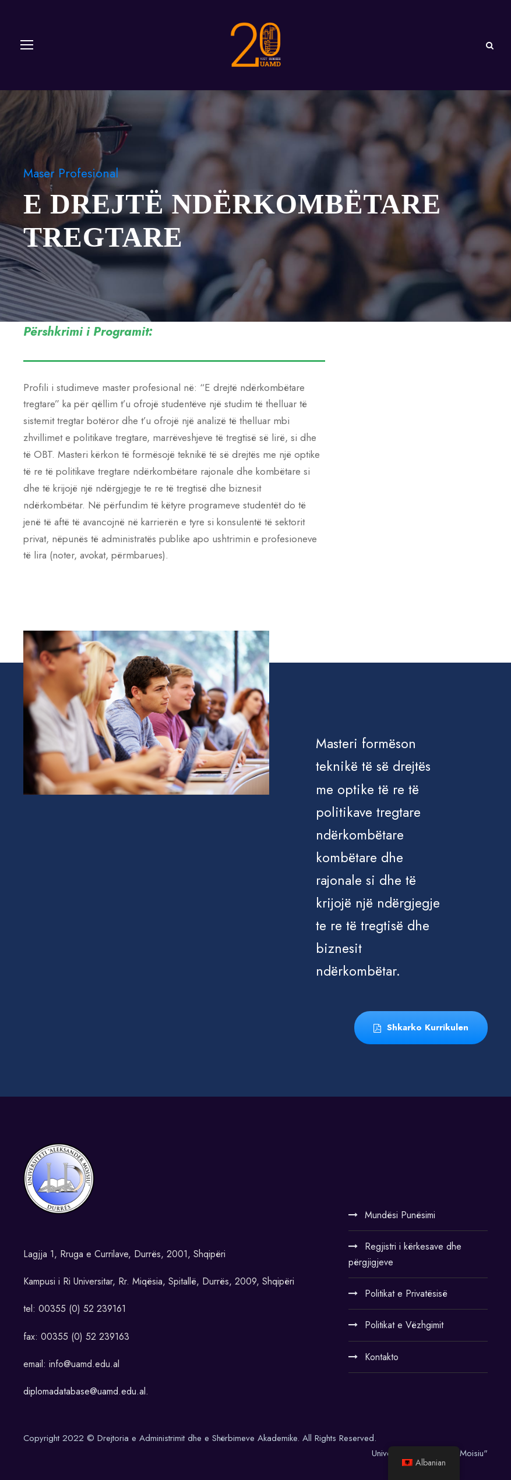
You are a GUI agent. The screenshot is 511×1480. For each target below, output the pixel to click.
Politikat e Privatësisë (406, 1293)
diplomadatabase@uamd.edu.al (84, 1391)
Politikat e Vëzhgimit (404, 1325)
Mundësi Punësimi (400, 1215)
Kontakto (382, 1357)
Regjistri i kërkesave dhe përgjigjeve (404, 1254)
